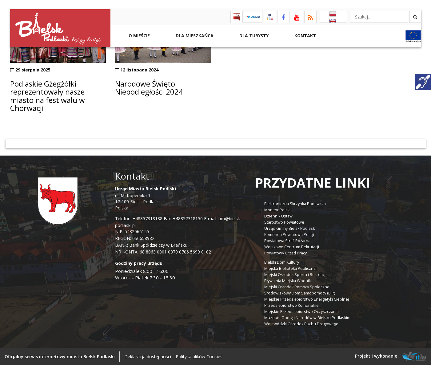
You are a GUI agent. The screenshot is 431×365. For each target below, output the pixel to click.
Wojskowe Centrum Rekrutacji (291, 246)
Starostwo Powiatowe (284, 222)
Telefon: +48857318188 (138, 218)
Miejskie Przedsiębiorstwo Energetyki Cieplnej (306, 299)
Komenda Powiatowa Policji (289, 234)
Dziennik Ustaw (278, 216)
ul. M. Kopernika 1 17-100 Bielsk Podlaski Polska (145, 198)
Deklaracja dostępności (147, 356)
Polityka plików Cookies (199, 356)
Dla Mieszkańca (194, 36)
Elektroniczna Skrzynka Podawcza (295, 203)
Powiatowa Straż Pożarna (287, 240)
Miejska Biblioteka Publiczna (290, 268)
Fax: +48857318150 (183, 218)
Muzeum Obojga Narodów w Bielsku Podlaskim (307, 317)
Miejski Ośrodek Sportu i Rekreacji (295, 274)
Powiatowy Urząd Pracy (285, 253)
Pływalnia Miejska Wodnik (287, 280)
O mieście (138, 36)
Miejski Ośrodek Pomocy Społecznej (297, 287)
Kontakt (304, 36)
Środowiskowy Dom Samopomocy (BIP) (299, 293)
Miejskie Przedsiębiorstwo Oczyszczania (301, 311)
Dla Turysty (253, 36)
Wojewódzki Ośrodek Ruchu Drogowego (301, 323)
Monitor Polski (277, 210)
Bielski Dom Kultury (281, 262)
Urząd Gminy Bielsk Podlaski (290, 228)
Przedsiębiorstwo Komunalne (291, 305)
